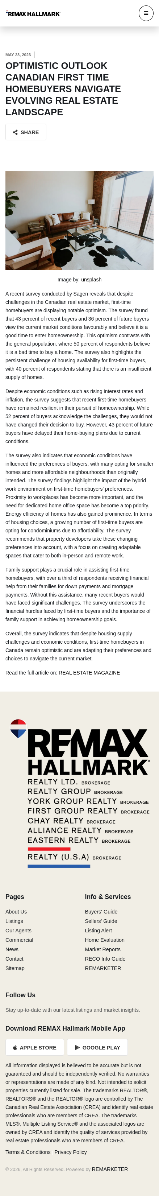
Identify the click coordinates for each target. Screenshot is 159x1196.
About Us (16, 912)
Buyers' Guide (101, 912)
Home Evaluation (105, 940)
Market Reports (103, 949)
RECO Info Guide (105, 959)
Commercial (19, 940)
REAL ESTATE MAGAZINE (89, 673)
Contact (14, 959)
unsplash (91, 279)
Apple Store (35, 1048)
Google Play (97, 1048)
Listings (14, 921)
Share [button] (26, 132)
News (11, 949)
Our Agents (18, 930)
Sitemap (15, 968)
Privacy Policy (70, 1152)
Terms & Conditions (28, 1152)
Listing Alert (98, 930)
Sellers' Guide (101, 921)
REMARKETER (103, 968)
